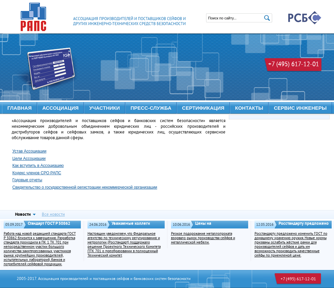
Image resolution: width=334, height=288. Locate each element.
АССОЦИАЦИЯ (60, 108)
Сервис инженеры (300, 108)
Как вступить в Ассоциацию (38, 165)
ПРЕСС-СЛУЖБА (151, 108)
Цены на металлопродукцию (213, 226)
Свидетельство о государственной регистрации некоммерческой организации (84, 187)
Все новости (53, 214)
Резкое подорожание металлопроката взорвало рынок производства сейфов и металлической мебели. (203, 238)
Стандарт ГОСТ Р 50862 (49, 223)
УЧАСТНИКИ (104, 108)
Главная (19, 108)
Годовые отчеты (27, 180)
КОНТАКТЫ (249, 108)
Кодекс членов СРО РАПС (36, 173)
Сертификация (203, 108)
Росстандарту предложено (304, 223)
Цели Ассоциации (29, 158)
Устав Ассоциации (29, 151)
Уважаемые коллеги (131, 223)
